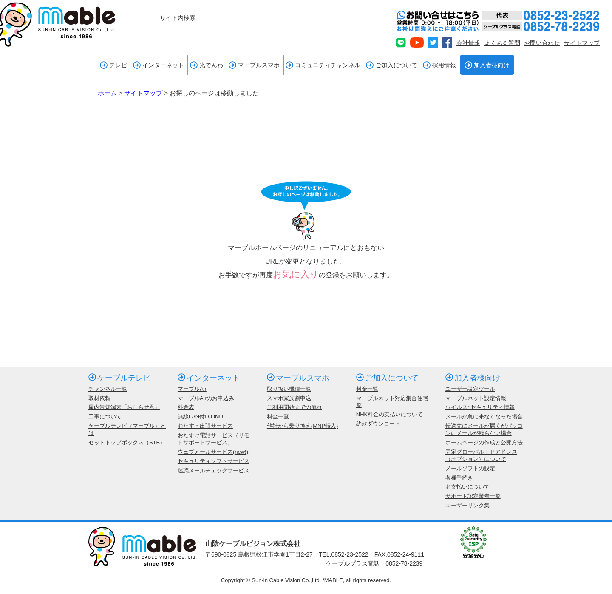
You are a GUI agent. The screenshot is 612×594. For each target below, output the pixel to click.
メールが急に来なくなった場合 (484, 416)
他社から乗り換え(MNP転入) (302, 426)
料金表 (186, 407)
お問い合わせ (542, 43)
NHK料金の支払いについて (389, 414)
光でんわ (206, 65)
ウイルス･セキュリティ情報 (480, 407)
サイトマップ (582, 43)
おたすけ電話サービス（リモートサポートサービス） (216, 439)
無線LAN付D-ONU (200, 416)
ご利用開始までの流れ (294, 407)
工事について (105, 416)
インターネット (158, 65)
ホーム (107, 93)
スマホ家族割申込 (289, 398)
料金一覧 (278, 416)
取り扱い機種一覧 (289, 389)
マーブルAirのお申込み (206, 398)
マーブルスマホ (254, 65)
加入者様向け (487, 65)
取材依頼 (99, 398)
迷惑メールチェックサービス (213, 470)
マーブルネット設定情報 (475, 398)
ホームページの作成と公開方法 (484, 442)
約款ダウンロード (378, 424)
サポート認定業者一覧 (473, 496)
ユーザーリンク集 (467, 505)
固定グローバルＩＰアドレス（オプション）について (481, 455)
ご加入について (391, 65)
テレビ (113, 65)
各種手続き (459, 478)
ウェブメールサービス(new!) (213, 452)
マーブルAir (192, 389)
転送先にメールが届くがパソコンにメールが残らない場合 (484, 429)
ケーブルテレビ (119, 378)
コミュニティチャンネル (323, 65)
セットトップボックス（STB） (126, 442)
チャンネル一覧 (107, 389)
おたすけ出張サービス (205, 426)
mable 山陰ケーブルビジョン (58, 24)
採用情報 (439, 65)
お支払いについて (467, 486)
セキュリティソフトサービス (213, 461)
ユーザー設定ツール (470, 389)
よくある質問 (502, 43)
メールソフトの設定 (470, 468)
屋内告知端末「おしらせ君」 (124, 407)
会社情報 (468, 43)
